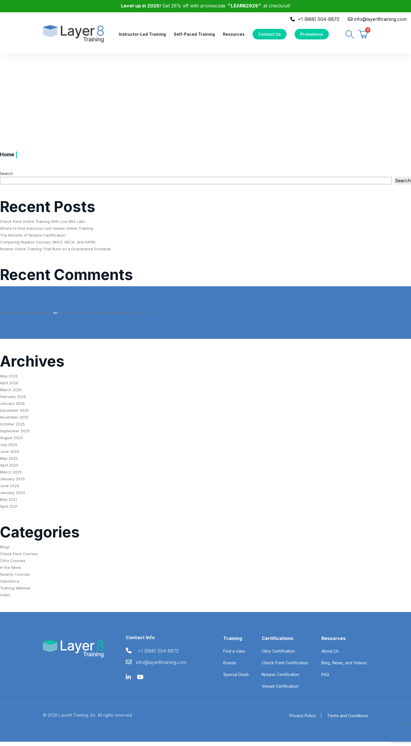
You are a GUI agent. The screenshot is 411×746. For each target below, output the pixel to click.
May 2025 (9, 462)
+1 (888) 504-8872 (318, 19)
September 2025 (15, 435)
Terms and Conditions (347, 719)
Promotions (311, 36)
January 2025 (12, 483)
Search (6, 177)
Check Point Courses (19, 558)
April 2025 (9, 469)
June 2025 (9, 455)
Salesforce (9, 585)
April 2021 (8, 510)
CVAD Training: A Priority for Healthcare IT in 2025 (104, 316)
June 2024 (9, 489)
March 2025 (11, 476)
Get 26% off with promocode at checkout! (205, 6)
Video (5, 599)
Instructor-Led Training (142, 36)
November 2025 (14, 421)
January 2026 (12, 407)
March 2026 (11, 393)
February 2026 (13, 400)
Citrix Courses (12, 565)
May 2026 (9, 380)
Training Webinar (15, 592)
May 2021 (8, 503)
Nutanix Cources (15, 578)
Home (8, 158)
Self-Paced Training (194, 36)
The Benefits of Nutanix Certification (32, 239)
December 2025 (14, 414)
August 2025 (11, 441)
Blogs (5, 551)
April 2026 (9, 387)
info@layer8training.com (380, 19)
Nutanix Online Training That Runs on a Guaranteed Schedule (55, 253)
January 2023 (12, 496)
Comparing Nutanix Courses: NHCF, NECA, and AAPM (47, 246)
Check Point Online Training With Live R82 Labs (42, 225)
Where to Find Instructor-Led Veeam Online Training (46, 232)
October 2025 (12, 428)
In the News (10, 571)
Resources (234, 36)
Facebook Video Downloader (26, 316)
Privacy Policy (302, 719)
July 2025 (8, 448)
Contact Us (269, 36)
